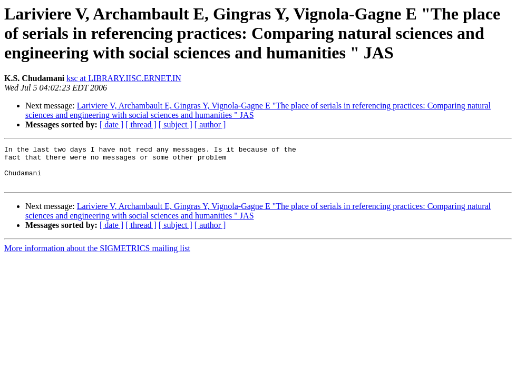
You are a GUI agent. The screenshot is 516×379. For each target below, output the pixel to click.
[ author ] (210, 124)
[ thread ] (141, 124)
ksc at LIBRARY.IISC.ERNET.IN (123, 78)
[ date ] (111, 124)
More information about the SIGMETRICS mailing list (97, 256)
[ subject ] (175, 124)
